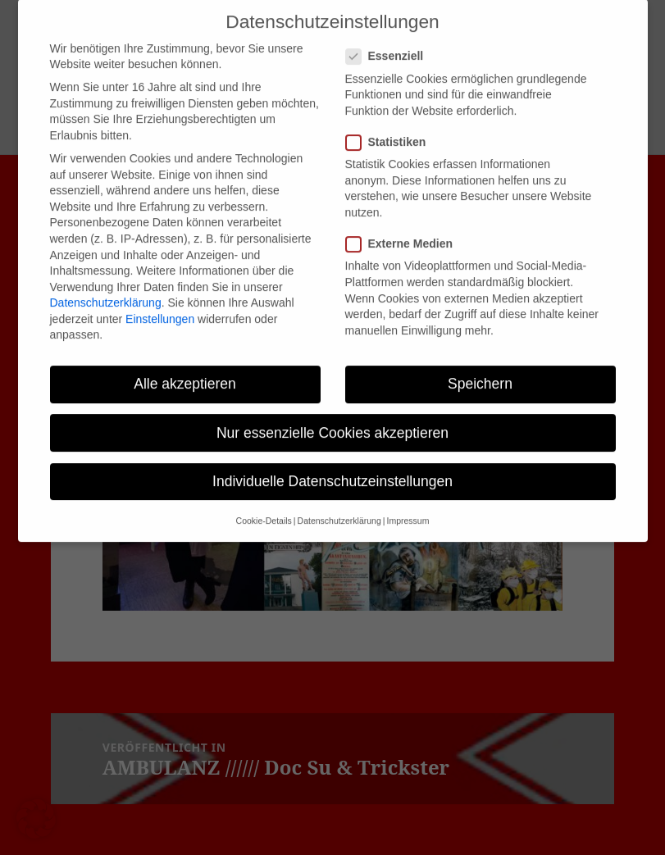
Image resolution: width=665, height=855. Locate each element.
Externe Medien (404, 229)
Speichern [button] (480, 369)
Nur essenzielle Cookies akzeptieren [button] (332, 417)
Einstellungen (159, 304)
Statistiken (391, 127)
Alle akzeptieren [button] (185, 369)
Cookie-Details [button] (264, 506)
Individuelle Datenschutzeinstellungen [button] (332, 466)
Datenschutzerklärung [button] (339, 506)
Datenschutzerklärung (106, 287)
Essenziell (390, 41)
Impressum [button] (407, 506)
